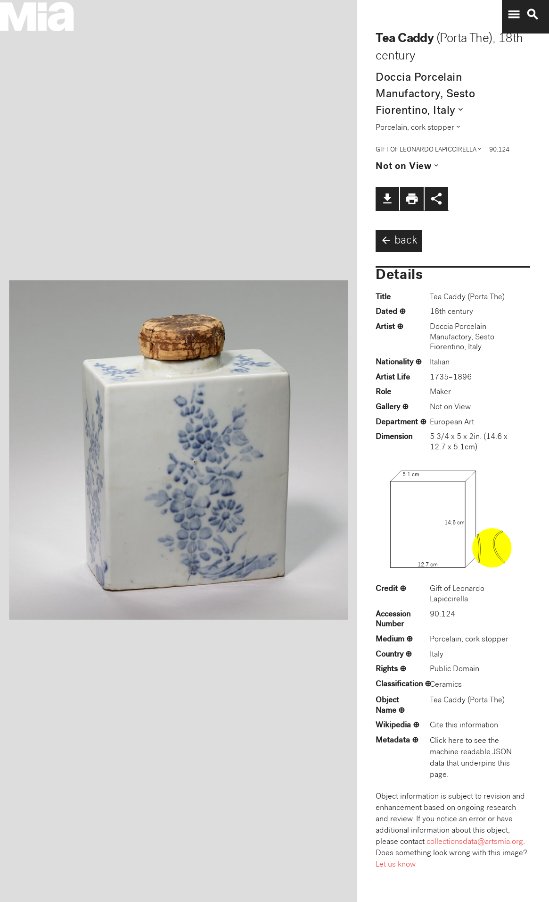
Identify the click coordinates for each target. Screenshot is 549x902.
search (532, 15)
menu (514, 15)
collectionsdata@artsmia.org (474, 842)
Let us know (396, 865)
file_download (387, 199)
